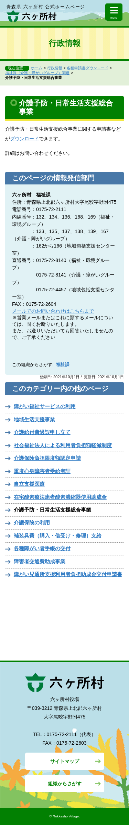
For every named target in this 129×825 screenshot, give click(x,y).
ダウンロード (24, 138)
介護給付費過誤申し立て (42, 432)
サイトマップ (64, 761)
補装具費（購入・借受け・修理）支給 (57, 536)
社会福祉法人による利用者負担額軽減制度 (63, 445)
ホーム (36, 68)
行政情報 (54, 68)
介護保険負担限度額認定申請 (47, 458)
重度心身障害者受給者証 (42, 471)
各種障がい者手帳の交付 (42, 548)
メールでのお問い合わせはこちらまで (53, 311)
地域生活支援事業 (34, 419)
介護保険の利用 (32, 522)
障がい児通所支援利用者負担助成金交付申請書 (68, 574)
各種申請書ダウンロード (87, 68)
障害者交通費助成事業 (39, 561)
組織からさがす (65, 783)
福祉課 (62, 364)
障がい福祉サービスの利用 (45, 406)
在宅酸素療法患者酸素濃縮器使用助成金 (60, 497)
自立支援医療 (29, 484)
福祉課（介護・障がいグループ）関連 (37, 73)
